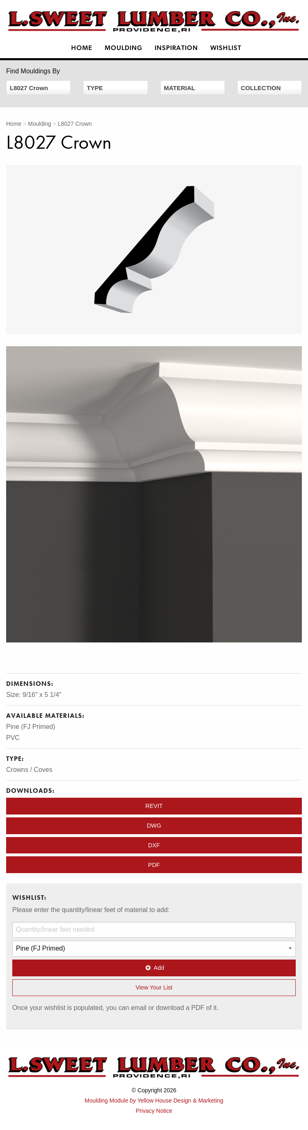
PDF (154, 865)
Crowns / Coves (29, 769)
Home (81, 48)
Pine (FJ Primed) (30, 726)
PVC (13, 737)
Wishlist (225, 48)
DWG (154, 825)
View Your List (153, 987)
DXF (154, 845)
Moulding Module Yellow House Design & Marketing (154, 1100)
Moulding (123, 48)
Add (154, 967)
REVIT (153, 806)
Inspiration (176, 48)
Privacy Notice (154, 1110)
